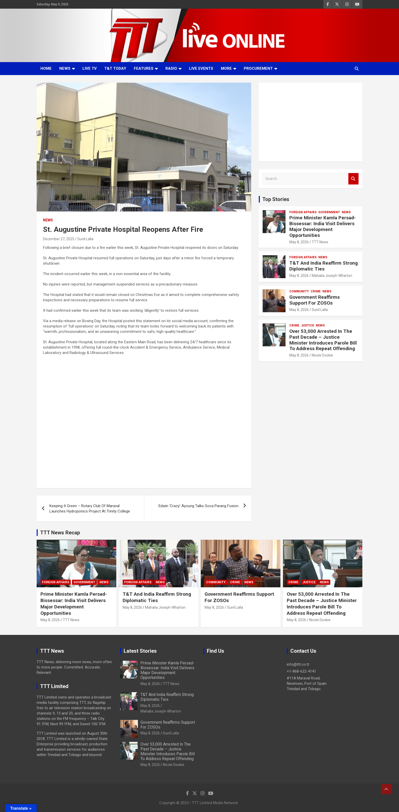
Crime (316, 291)
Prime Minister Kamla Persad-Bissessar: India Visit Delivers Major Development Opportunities (322, 226)
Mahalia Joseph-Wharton (332, 276)
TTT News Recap (60, 533)
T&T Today (115, 68)
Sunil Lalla (85, 239)
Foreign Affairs (303, 212)
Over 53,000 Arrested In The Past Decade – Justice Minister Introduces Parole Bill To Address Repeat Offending (323, 339)
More (226, 68)
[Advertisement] (311, 122)
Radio (171, 68)
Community (299, 291)
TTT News (320, 242)
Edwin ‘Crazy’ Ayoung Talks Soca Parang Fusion (198, 506)
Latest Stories (140, 651)
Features (143, 68)
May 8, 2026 (299, 242)
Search (353, 178)
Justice (307, 325)
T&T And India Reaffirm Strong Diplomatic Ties (323, 266)
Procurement (258, 68)
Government (329, 212)
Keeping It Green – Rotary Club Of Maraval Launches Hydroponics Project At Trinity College (89, 509)
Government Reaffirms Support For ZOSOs (314, 300)
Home (46, 68)
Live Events (201, 68)
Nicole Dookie (322, 355)
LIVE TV (89, 68)
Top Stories (275, 199)
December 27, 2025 (58, 239)
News (64, 68)
